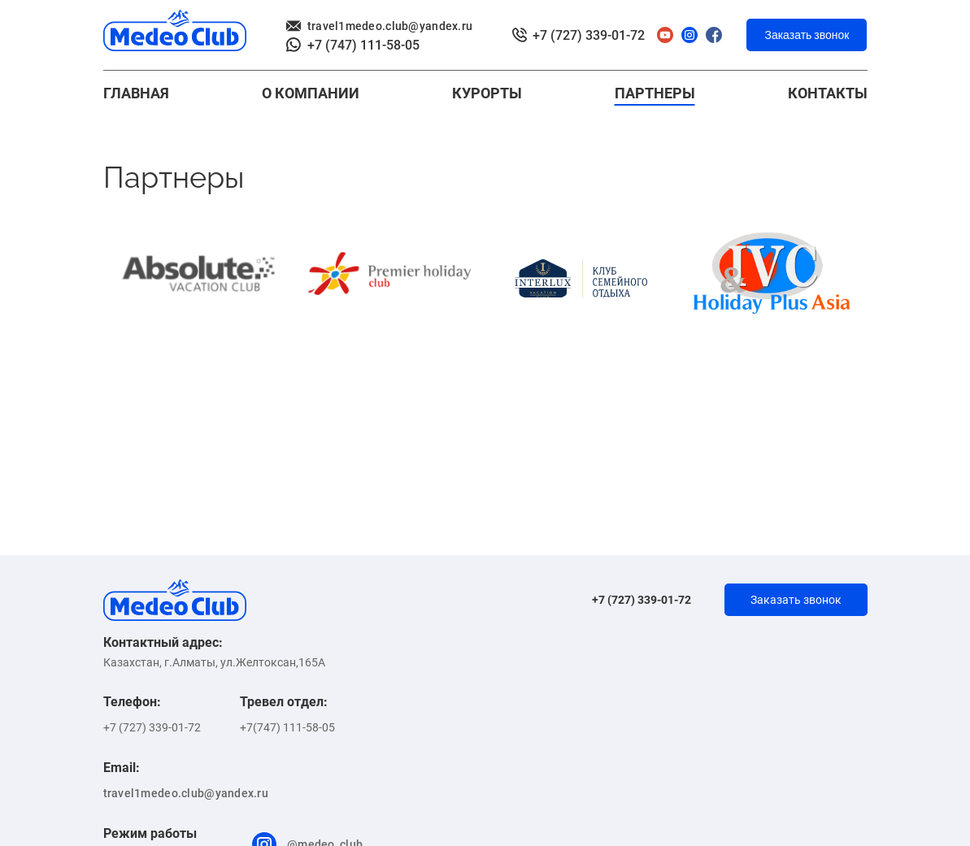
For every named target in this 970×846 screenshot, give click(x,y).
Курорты (487, 93)
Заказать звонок (806, 34)
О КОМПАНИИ (310, 93)
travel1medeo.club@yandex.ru (379, 26)
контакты (828, 93)
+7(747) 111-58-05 (287, 727)
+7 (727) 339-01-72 (578, 35)
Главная (136, 93)
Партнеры (655, 93)
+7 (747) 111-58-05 (353, 45)
